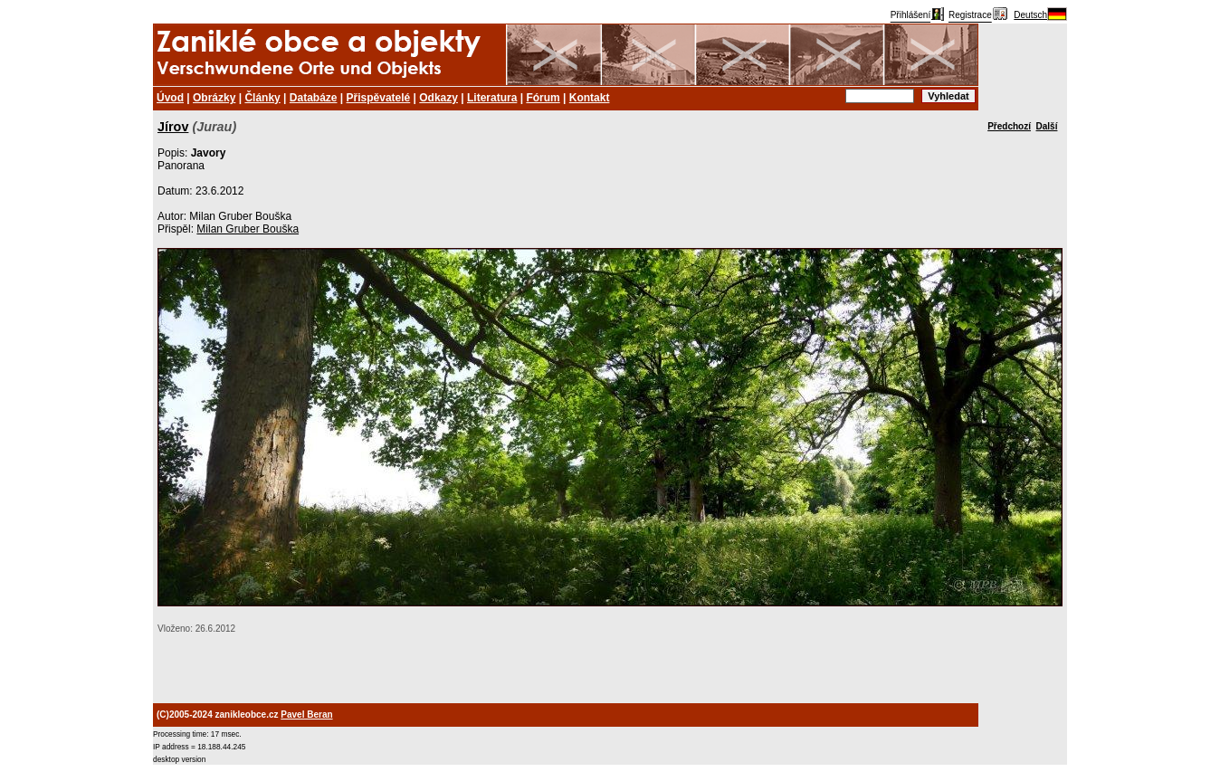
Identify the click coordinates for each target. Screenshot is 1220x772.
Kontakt (589, 97)
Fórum (542, 97)
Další (1047, 126)
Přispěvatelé (379, 97)
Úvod (170, 97)
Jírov (172, 126)
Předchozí (1009, 126)
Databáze (314, 97)
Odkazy (438, 97)
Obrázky (214, 97)
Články (262, 97)
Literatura (492, 97)
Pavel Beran (306, 715)
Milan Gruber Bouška (247, 229)
